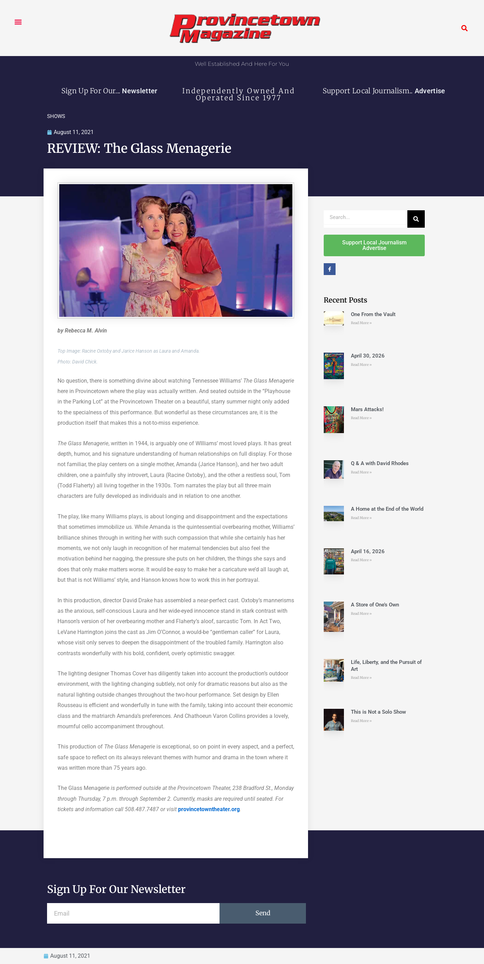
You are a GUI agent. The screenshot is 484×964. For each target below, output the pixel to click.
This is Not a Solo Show (378, 712)
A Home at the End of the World (387, 509)
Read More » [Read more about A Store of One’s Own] (361, 613)
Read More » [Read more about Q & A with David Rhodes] (361, 472)
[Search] (416, 219)
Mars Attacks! (367, 409)
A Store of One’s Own (375, 605)
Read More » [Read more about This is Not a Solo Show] (361, 721)
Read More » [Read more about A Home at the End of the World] (361, 518)
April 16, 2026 (368, 551)
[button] (18, 22)
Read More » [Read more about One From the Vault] (361, 323)
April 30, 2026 (368, 356)
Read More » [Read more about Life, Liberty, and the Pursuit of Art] (361, 677)
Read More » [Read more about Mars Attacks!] (361, 418)
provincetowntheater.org (209, 809)
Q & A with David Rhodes (380, 463)
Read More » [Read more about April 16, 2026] (361, 560)
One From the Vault (373, 314)
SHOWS (56, 116)
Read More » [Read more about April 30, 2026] (361, 364)
